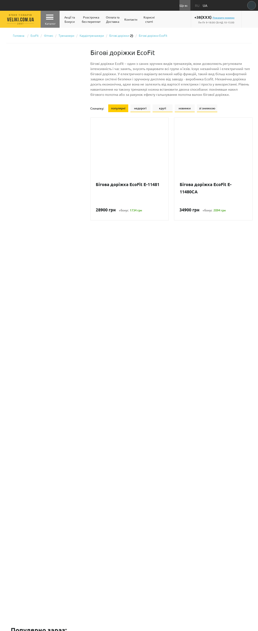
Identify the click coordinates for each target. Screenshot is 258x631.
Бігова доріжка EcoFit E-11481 (128, 184)
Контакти (130, 19)
